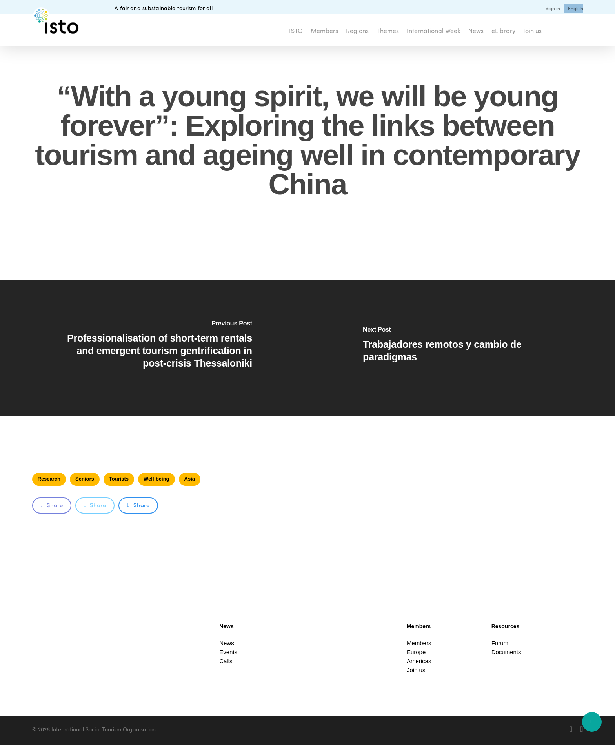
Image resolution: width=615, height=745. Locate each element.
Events (228, 652)
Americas (419, 661)
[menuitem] (575, 8)
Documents (506, 652)
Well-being (156, 479)
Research (49, 479)
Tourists (119, 479)
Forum (499, 643)
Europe (416, 652)
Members (419, 643)
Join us (416, 670)
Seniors (84, 479)
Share (52, 505)
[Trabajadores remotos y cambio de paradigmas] (461, 348)
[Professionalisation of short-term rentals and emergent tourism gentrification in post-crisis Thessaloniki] (154, 348)
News (226, 643)
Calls (225, 661)
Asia (189, 479)
